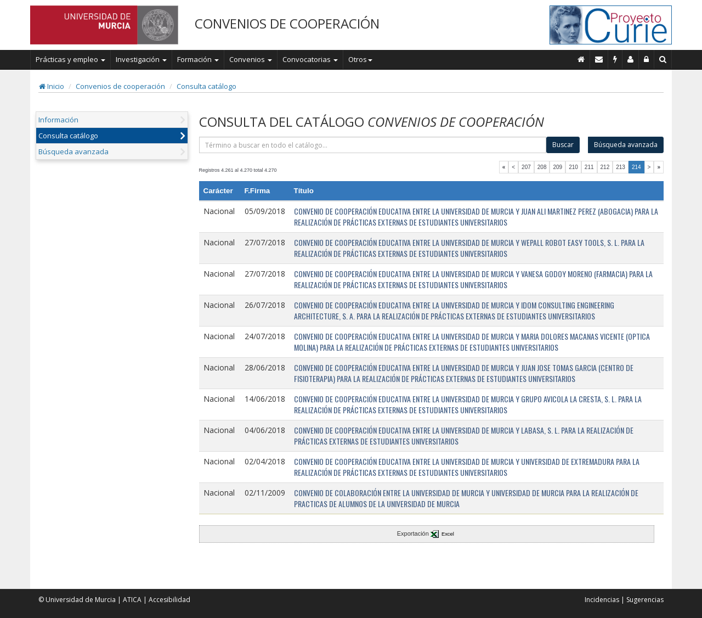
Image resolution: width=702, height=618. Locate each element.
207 (526, 167)
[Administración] (646, 59)
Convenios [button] (250, 59)
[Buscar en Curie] (663, 59)
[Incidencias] (615, 59)
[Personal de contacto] (630, 59)
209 (557, 167)
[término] (373, 145)
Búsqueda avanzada (73, 151)
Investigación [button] (141, 59)
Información (58, 120)
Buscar (563, 144)
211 (589, 167)
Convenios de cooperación (120, 86)
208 (542, 167)
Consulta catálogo (206, 86)
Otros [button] (360, 59)
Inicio (51, 86)
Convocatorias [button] (310, 59)
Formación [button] (198, 59)
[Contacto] (599, 59)
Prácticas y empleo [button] (70, 59)
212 (605, 167)
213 (620, 167)
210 (573, 167)
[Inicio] (581, 59)
